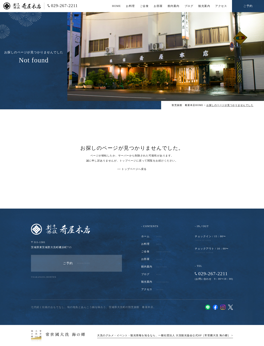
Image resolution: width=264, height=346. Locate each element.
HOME (116, 6)
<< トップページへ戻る (132, 169)
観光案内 (204, 6)
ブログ (189, 6)
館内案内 (173, 6)
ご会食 (144, 6)
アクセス (221, 6)
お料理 (130, 6)
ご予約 (248, 6)
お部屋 (158, 6)
